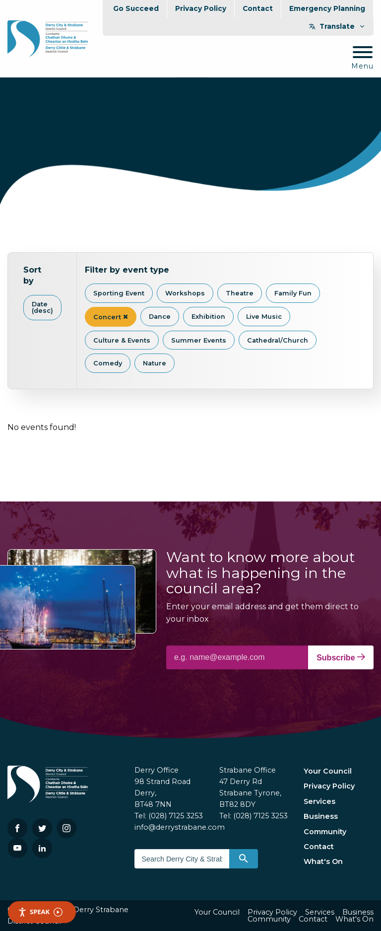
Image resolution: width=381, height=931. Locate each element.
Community (325, 831)
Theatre (240, 293)
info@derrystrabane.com (179, 827)
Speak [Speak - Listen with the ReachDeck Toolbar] (40, 912)
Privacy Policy (200, 8)
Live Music (264, 316)
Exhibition (208, 316)
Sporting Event (118, 293)
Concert (110, 317)
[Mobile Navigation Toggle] (362, 58)
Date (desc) (42, 307)
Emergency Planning (327, 8)
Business (321, 816)
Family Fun (293, 293)
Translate (337, 26)
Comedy (107, 363)
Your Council (328, 771)
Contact (258, 8)
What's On (323, 861)
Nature (154, 363)
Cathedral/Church (277, 340)
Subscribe (341, 657)
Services (319, 801)
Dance (160, 316)
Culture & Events (121, 340)
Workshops (185, 293)
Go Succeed (136, 8)
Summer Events (198, 340)
